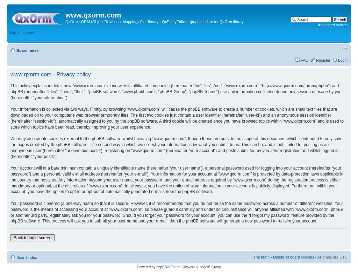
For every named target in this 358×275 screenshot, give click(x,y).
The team (261, 257)
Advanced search (333, 25)
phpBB (161, 267)
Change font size (342, 49)
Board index (27, 50)
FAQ (304, 60)
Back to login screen (32, 237)
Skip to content (21, 32)
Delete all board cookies (293, 257)
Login (343, 60)
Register (323, 60)
